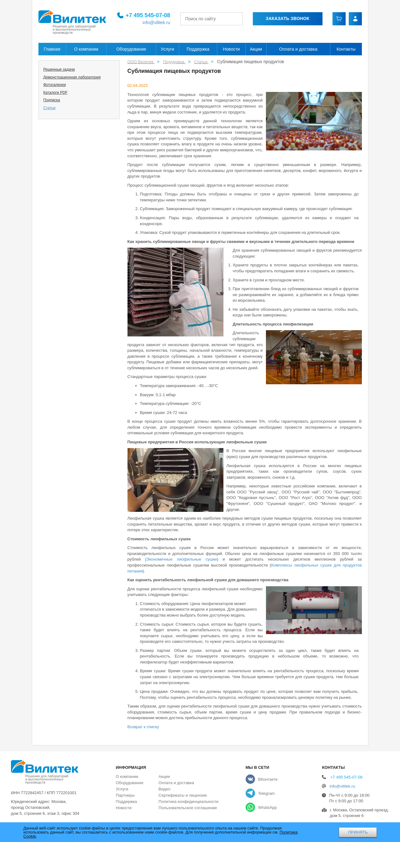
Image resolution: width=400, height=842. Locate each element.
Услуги (167, 49)
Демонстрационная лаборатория (72, 77)
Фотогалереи (54, 85)
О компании (86, 49)
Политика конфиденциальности (188, 801)
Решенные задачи (59, 69)
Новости (231, 49)
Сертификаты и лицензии (182, 795)
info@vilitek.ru (156, 22)
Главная (52, 49)
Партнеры (125, 795)
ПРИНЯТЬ (358, 832)
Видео (164, 789)
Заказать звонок (287, 18)
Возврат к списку (143, 726)
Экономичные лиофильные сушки (181, 559)
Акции (256, 49)
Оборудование (131, 49)
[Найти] (241, 19)
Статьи (49, 108)
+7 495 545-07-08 (148, 15)
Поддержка (198, 49)
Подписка (51, 100)
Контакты (346, 49)
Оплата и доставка (298, 49)
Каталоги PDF (55, 92)
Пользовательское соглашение (187, 808)
